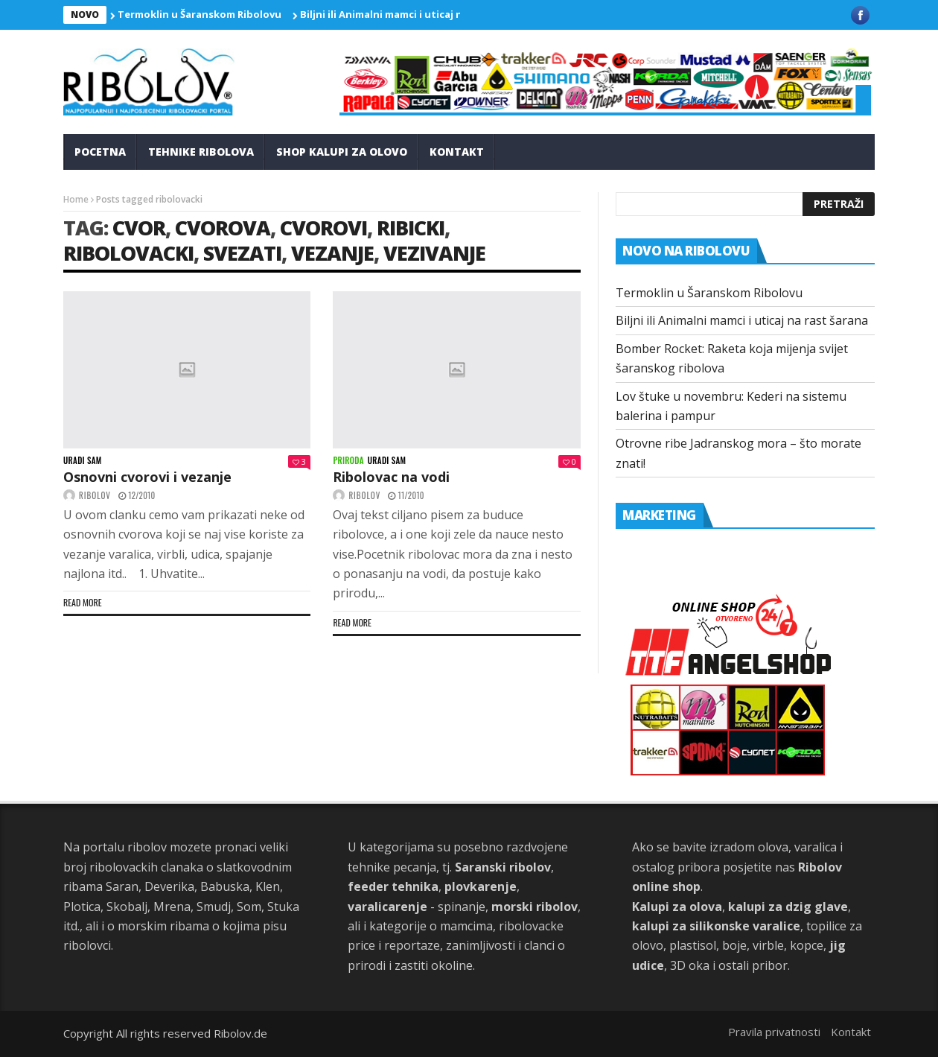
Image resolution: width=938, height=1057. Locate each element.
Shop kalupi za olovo (341, 152)
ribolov (95, 495)
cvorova (222, 227)
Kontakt (457, 152)
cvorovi (323, 227)
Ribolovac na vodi (391, 477)
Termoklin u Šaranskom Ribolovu (199, 14)
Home (76, 199)
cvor (138, 227)
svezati (242, 253)
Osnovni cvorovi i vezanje (147, 477)
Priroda (348, 461)
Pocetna (100, 152)
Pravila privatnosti (774, 1031)
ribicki (410, 227)
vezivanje (434, 253)
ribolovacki (128, 253)
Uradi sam (82, 461)
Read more (82, 602)
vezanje (332, 253)
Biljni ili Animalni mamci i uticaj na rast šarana (413, 14)
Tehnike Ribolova (201, 152)
